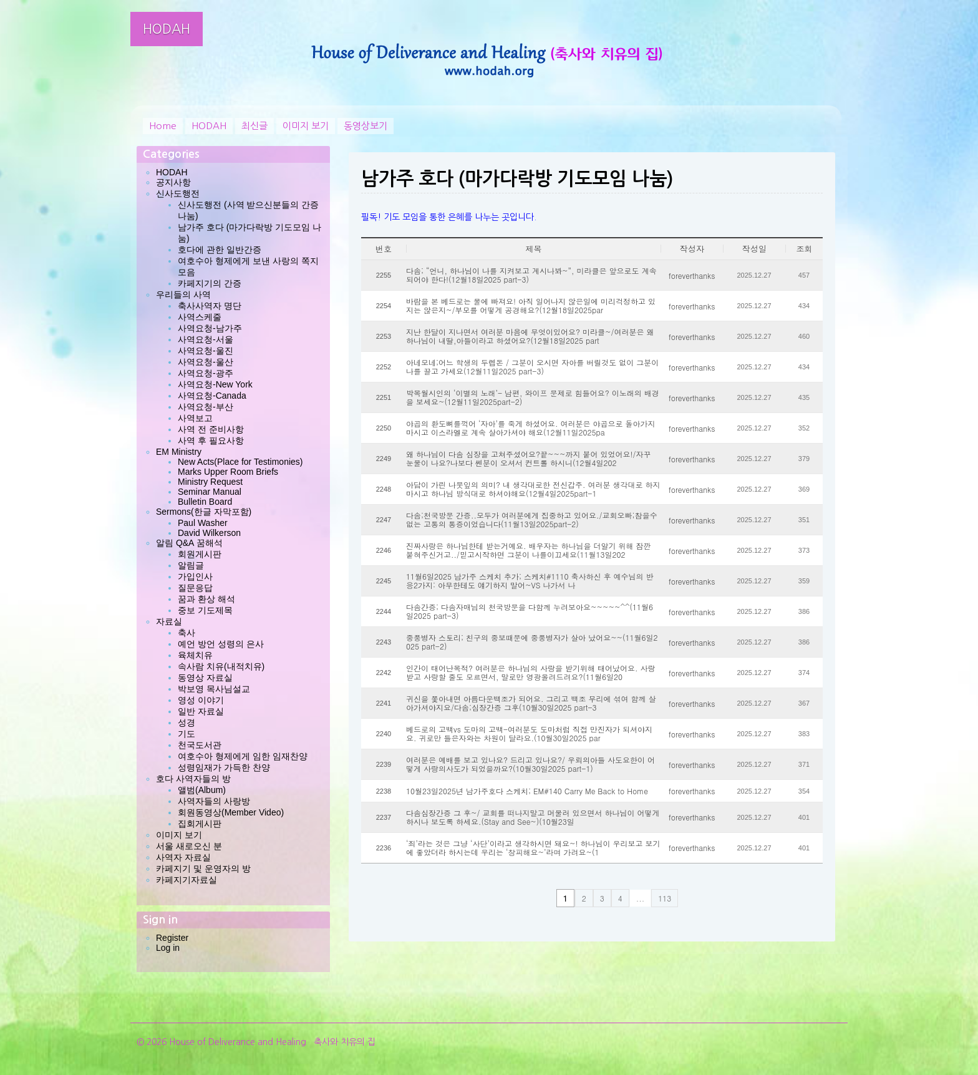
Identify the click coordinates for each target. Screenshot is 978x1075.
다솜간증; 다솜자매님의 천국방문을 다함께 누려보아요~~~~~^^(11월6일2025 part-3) (529, 611)
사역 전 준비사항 (211, 429)
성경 (186, 722)
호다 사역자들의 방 (193, 779)
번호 (383, 249)
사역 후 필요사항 (211, 440)
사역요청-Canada (212, 396)
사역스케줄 (199, 317)
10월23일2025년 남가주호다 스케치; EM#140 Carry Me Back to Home (527, 791)
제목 (534, 249)
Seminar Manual (209, 492)
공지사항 (173, 182)
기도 (186, 734)
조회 (804, 249)
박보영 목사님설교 (214, 689)
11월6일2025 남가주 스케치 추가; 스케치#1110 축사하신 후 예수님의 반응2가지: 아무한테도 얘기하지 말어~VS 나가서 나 (530, 581)
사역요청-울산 (205, 362)
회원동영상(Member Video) (231, 812)
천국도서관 (199, 745)
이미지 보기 (306, 125)
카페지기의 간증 (209, 283)
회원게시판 (199, 554)
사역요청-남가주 (210, 328)
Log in (168, 948)
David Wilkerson (209, 533)
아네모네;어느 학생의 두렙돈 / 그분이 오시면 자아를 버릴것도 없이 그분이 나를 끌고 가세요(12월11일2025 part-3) (532, 367)
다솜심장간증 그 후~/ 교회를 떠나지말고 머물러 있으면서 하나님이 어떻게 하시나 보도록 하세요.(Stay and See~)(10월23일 (533, 817)
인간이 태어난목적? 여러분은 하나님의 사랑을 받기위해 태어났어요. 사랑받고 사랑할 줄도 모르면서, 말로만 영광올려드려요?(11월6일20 (531, 672)
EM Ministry (178, 452)
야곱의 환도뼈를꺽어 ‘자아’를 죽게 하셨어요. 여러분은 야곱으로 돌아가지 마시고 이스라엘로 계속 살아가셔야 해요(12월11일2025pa (531, 428)
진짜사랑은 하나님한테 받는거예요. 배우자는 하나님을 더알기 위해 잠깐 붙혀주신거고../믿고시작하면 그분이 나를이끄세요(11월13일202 (528, 550)
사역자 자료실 (183, 857)
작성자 (692, 249)
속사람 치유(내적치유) (221, 666)
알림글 (191, 565)
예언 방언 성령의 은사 (221, 644)
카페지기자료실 (186, 880)
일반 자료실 (201, 711)
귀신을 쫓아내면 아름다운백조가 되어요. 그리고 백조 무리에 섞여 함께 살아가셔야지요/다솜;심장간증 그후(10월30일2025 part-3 (531, 703)
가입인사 (195, 576)
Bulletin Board (205, 502)
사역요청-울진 (205, 351)
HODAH (166, 29)
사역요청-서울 (205, 339)
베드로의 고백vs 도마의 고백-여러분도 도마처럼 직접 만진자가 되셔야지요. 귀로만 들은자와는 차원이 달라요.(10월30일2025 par (529, 733)
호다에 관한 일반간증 (219, 250)
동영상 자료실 (205, 678)
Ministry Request (210, 482)
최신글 (254, 125)
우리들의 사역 (183, 294)
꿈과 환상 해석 (206, 599)
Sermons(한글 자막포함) (203, 512)
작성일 (754, 249)
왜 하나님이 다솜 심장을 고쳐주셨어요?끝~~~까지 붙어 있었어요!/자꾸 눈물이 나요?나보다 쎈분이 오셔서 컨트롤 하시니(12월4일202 (528, 458)
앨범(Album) (202, 790)
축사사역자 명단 (209, 306)
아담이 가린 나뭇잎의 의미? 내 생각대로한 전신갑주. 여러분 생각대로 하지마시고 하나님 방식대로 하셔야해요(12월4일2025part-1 (533, 489)
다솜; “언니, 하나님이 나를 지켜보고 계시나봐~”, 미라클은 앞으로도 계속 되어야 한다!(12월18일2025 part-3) (531, 275)
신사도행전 (178, 193)
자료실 (169, 621)
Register (172, 938)
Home (163, 125)
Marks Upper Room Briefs (228, 472)
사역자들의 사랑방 (214, 801)
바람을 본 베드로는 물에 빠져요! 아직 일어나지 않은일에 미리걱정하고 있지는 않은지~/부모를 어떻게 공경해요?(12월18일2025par (531, 305)
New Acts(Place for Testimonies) (240, 462)
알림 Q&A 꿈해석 (189, 543)
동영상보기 (365, 125)
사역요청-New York (215, 384)
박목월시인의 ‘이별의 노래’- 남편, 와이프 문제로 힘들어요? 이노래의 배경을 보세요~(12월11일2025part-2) (532, 397)
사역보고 (195, 418)
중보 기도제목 (205, 610)
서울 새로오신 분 (189, 846)
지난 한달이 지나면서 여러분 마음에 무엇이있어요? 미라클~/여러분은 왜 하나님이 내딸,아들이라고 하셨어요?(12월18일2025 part (530, 336)
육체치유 (195, 655)
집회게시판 (199, 824)
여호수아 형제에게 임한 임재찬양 (242, 756)
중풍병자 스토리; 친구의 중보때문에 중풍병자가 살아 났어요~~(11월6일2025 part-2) (532, 642)
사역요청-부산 (205, 407)
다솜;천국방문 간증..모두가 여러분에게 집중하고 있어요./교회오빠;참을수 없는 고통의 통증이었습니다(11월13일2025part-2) (531, 519)
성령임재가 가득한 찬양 (224, 767)
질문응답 (195, 588)
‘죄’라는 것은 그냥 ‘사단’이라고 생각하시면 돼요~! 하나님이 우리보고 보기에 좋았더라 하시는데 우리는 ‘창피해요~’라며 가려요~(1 (533, 848)
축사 (186, 633)
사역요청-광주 (205, 373)
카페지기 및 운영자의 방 (203, 868)
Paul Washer (203, 523)
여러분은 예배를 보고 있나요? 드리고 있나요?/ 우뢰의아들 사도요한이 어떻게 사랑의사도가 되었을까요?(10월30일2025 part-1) (530, 764)
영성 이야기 (201, 700)
